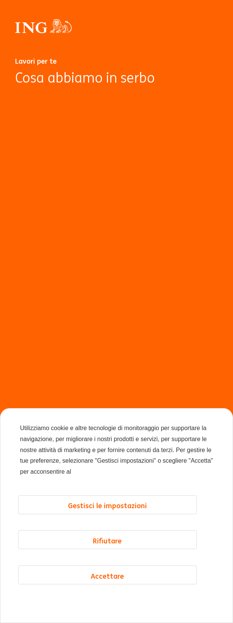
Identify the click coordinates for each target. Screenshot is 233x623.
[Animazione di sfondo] (116, 352)
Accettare (107, 576)
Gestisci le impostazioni (107, 505)
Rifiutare (107, 540)
